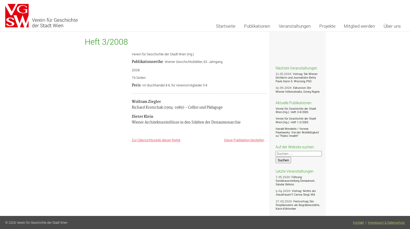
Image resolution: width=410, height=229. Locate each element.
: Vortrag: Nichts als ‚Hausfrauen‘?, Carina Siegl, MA (296, 192)
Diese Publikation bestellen (244, 140)
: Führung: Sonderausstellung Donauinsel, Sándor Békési (295, 180)
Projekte (327, 26)
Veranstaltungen (295, 26)
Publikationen (257, 26)
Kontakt (358, 223)
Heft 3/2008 (106, 41)
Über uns (392, 26)
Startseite (225, 26)
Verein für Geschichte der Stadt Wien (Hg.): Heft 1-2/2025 (296, 120)
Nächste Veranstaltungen (296, 68)
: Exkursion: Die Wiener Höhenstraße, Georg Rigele (298, 89)
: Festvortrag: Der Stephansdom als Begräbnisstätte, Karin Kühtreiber (298, 204)
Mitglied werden (359, 26)
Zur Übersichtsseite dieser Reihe (156, 140)
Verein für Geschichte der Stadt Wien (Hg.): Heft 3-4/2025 (296, 110)
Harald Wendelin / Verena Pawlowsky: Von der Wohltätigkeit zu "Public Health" (297, 132)
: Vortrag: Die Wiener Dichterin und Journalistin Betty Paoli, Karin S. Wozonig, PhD (297, 77)
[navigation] (308, 26)
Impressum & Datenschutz (386, 223)
